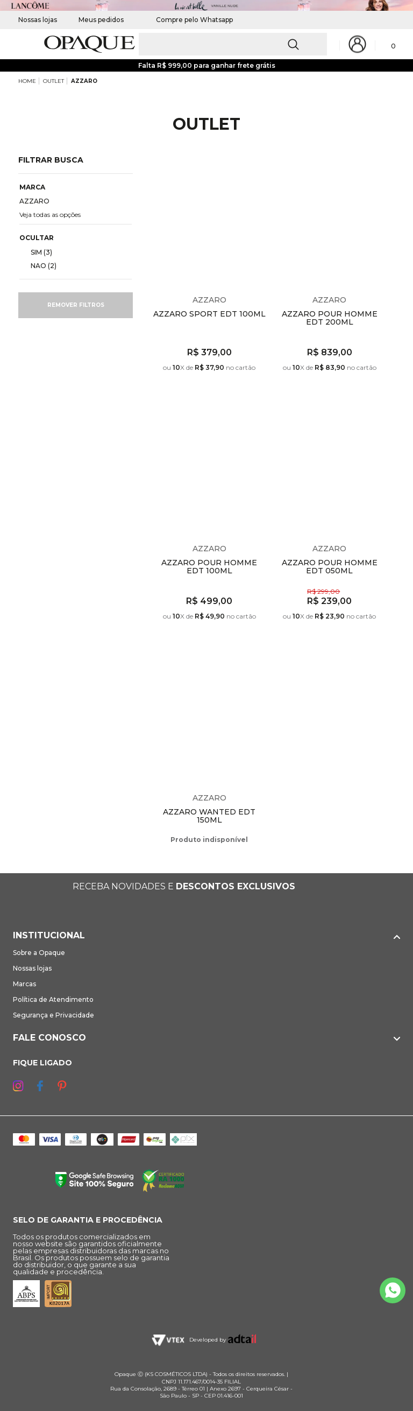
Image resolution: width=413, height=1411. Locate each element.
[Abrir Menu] (25, 44)
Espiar (260, 171)
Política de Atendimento (53, 999)
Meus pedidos (101, 20)
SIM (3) (37, 252)
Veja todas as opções (50, 214)
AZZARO (84, 81)
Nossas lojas (37, 20)
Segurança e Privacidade (53, 1015)
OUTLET (53, 81)
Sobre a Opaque (39, 953)
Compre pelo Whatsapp (189, 20)
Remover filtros (75, 304)
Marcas (24, 984)
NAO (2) (39, 265)
